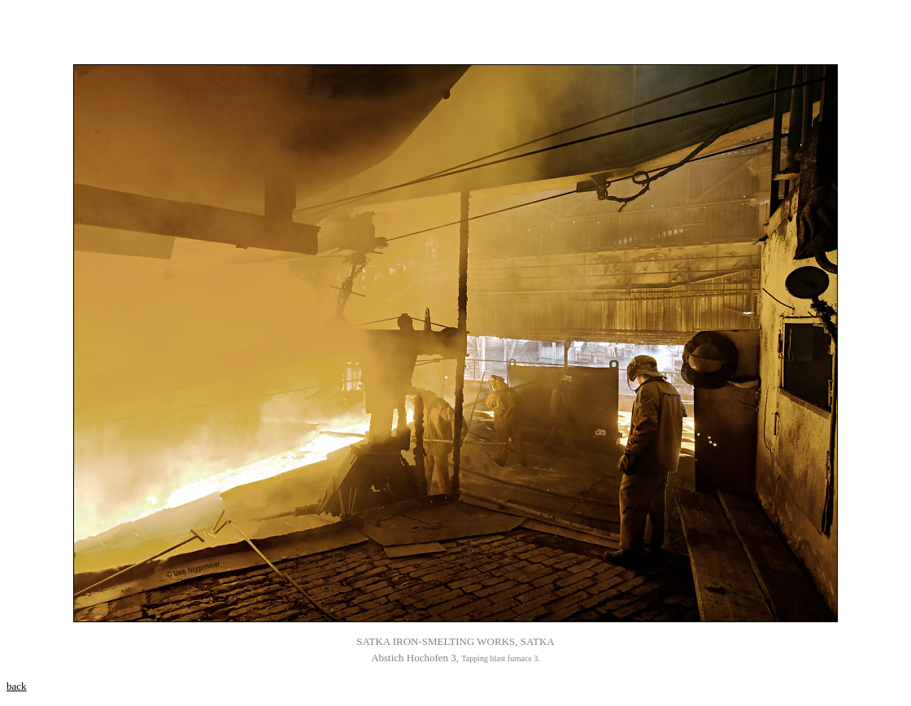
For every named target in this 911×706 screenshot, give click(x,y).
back (17, 686)
